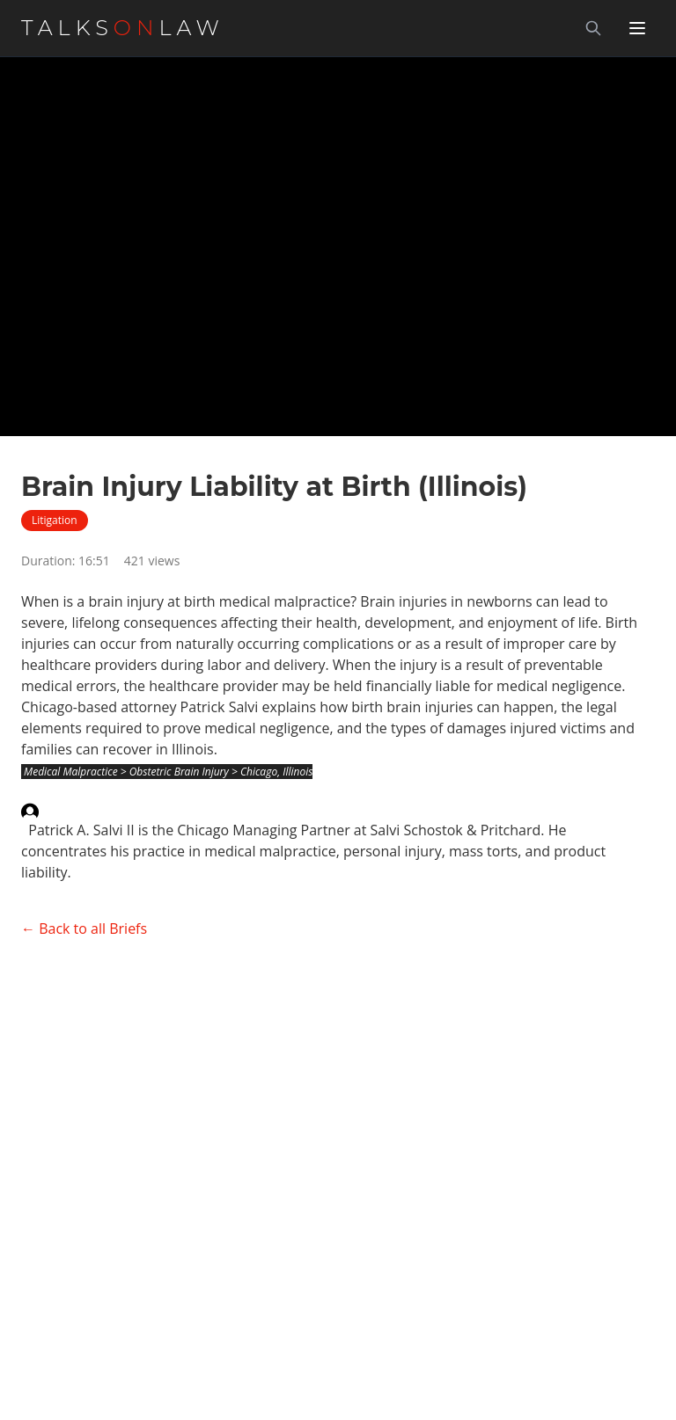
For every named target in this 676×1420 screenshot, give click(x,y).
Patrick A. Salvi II (81, 830)
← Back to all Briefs (84, 928)
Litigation (54, 520)
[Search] (593, 28)
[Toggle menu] (637, 28)
